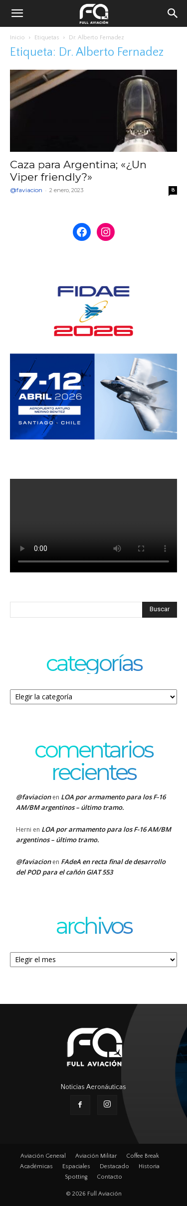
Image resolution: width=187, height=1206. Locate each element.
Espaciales (76, 1166)
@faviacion (26, 190)
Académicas (36, 1166)
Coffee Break (142, 1156)
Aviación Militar (96, 1156)
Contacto (109, 1177)
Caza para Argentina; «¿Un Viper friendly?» (78, 170)
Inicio (17, 37)
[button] (17, 13)
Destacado (114, 1166)
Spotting (76, 1177)
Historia (149, 1166)
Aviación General (43, 1156)
